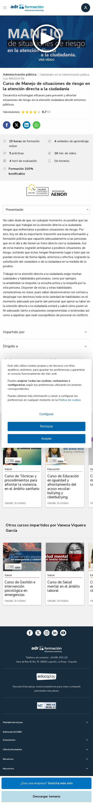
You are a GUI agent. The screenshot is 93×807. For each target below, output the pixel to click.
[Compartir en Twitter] (16, 125)
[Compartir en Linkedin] (26, 125)
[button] (46, 41)
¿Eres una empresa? (46, 783)
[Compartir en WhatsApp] (36, 125)
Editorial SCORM (12, 731)
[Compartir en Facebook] (7, 125)
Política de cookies (69, 400)
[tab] (46, 332)
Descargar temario (46, 796)
